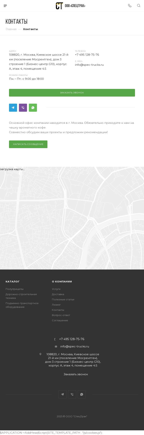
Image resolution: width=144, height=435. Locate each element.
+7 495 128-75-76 (71, 339)
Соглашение (60, 320)
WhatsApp (33, 108)
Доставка (58, 294)
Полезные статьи (63, 299)
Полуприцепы (14, 288)
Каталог (13, 281)
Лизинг (56, 304)
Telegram (13, 108)
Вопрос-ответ (61, 315)
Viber (23, 108)
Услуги (56, 288)
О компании (62, 281)
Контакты (58, 309)
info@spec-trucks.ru (74, 346)
